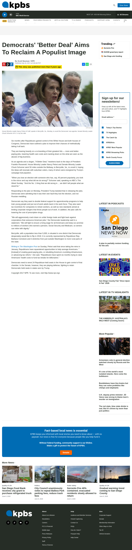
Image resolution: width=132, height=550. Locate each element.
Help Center (74, 537)
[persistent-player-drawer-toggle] (123, 15)
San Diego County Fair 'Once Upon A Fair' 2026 (114, 282)
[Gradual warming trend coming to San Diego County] (115, 474)
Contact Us (74, 522)
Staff (43, 541)
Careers (44, 522)
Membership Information (107, 522)
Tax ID (101, 530)
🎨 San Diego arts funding (111, 56)
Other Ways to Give (105, 526)
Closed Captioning (76, 519)
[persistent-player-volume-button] (11, 15)
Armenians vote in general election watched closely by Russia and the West (114, 362)
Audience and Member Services (81, 515)
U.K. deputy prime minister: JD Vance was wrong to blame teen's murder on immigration (113, 397)
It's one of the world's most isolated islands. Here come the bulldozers (113, 374)
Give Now (124, 5)
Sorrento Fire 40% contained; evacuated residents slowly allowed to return (81, 492)
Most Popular (107, 334)
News (27, 20)
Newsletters (46, 519)
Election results (12, 21)
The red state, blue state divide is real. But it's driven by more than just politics (113, 408)
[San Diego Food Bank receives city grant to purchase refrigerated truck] (17, 474)
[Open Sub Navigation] (26, 23)
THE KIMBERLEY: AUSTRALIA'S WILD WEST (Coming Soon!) (113, 319)
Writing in (24, 247)
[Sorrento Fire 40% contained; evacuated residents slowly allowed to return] (82, 474)
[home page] (16, 5)
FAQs (72, 526)
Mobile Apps (46, 530)
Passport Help (75, 534)
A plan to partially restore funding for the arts (114, 244)
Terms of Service (47, 545)
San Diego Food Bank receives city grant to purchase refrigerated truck (17, 491)
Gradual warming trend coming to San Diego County (112, 491)
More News (9, 462)
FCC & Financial (47, 526)
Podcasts (89, 20)
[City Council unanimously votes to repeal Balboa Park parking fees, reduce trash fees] (50, 474)
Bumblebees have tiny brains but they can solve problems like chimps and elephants (113, 385)
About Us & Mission (48, 515)
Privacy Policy (46, 537)
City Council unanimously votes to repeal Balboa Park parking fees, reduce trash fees (49, 492)
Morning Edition (105, 15)
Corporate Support (105, 515)
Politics (37, 485)
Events (117, 20)
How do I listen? (76, 530)
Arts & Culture (61, 20)
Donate (66, 452)
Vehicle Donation (104, 534)
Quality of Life (7, 485)
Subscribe (114, 163)
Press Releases (47, 534)
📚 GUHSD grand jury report (112, 52)
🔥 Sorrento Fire (107, 48)
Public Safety (71, 485)
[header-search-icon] (114, 5)
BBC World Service (22, 16)
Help (125, 21)
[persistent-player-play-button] (4, 15)
